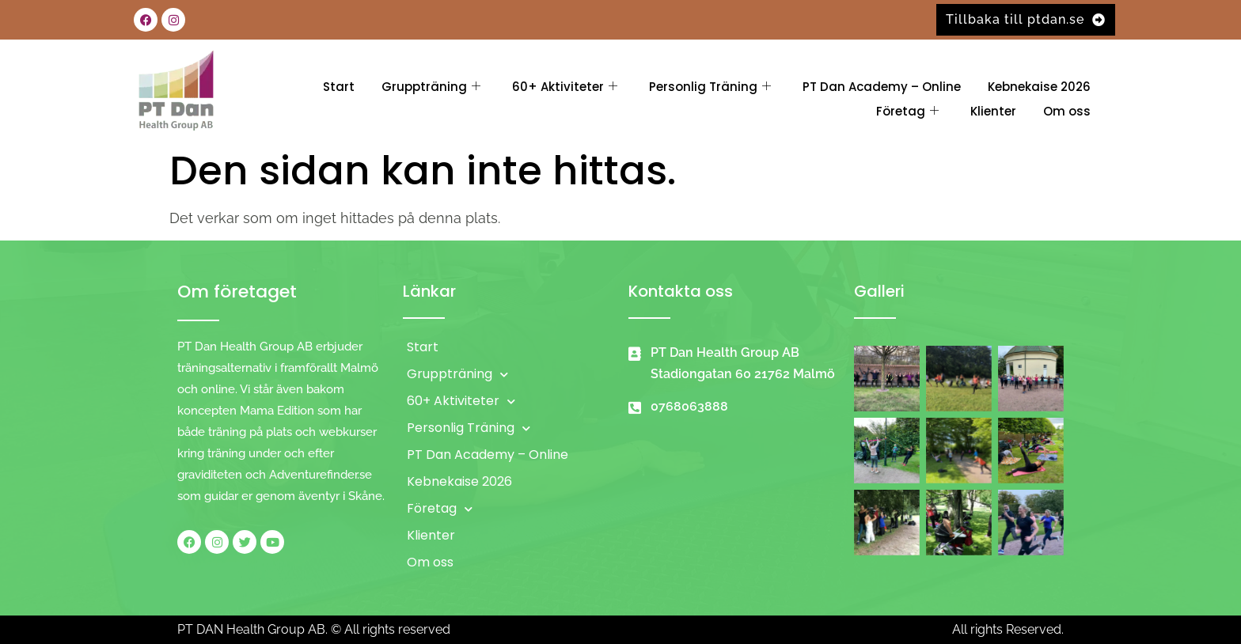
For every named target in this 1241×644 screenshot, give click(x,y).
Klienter (993, 111)
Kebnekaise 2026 (1039, 86)
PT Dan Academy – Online (882, 86)
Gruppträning (430, 86)
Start (339, 86)
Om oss (1067, 111)
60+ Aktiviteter (564, 86)
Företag (907, 111)
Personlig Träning (710, 86)
